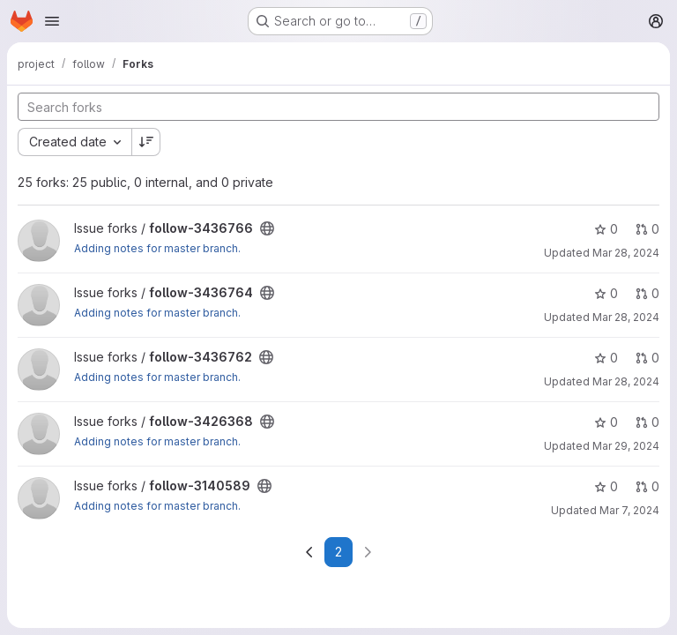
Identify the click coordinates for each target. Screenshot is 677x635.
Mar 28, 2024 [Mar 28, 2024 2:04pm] (625, 317)
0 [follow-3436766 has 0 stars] (606, 228)
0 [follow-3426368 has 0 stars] (606, 422)
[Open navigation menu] (52, 21)
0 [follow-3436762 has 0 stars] (606, 357)
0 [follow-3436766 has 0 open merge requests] (647, 228)
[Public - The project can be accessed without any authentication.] (267, 228)
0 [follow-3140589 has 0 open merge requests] (647, 486)
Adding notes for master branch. (157, 248)
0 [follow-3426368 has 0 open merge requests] (647, 422)
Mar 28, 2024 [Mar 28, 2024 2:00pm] (625, 381)
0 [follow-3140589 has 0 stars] (606, 486)
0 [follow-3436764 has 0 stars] (606, 293)
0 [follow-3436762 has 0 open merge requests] (647, 357)
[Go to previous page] (309, 552)
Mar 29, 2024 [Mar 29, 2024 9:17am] (625, 445)
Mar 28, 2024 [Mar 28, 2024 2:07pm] (625, 252)
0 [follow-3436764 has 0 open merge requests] (647, 293)
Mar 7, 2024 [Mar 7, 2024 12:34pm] (629, 510)
